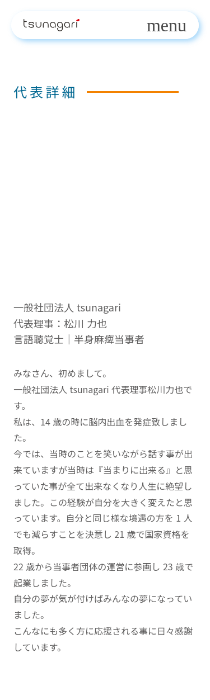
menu (166, 25)
